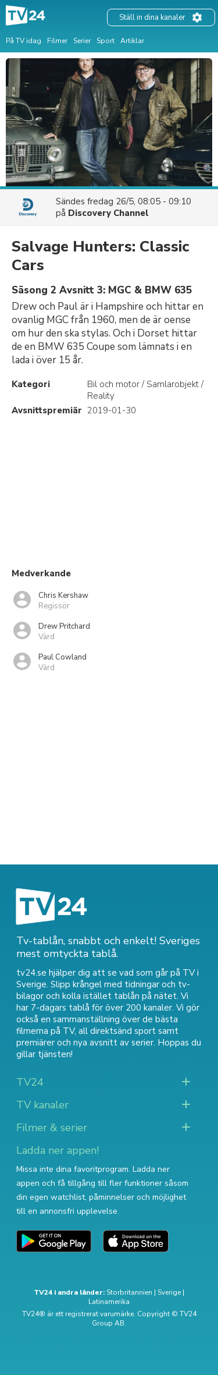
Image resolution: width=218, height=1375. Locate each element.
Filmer (57, 40)
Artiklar (132, 40)
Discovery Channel (108, 213)
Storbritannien (129, 1292)
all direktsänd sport (117, 1031)
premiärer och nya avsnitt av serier (84, 1042)
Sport (106, 40)
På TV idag (23, 40)
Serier (82, 40)
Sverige (169, 1292)
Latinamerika (109, 1301)
